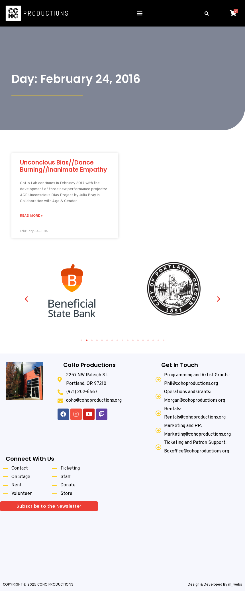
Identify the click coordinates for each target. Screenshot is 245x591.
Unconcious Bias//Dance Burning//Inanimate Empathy (63, 166)
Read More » (31, 216)
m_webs (235, 584)
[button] (139, 13)
